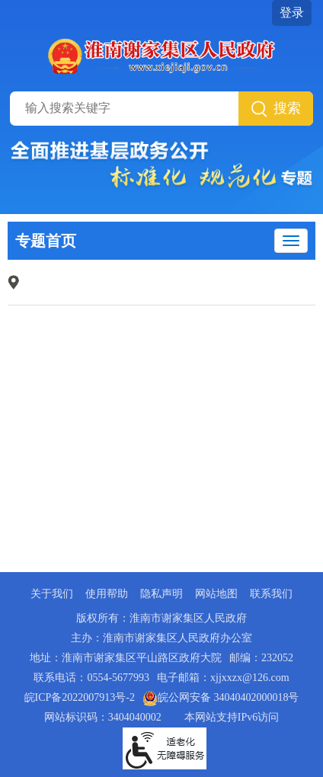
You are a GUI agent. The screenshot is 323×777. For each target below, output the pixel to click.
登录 (292, 12)
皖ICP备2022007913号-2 (79, 697)
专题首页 (45, 240)
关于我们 (51, 594)
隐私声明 (161, 594)
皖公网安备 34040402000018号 (220, 697)
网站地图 (216, 594)
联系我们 (271, 594)
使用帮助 (106, 594)
